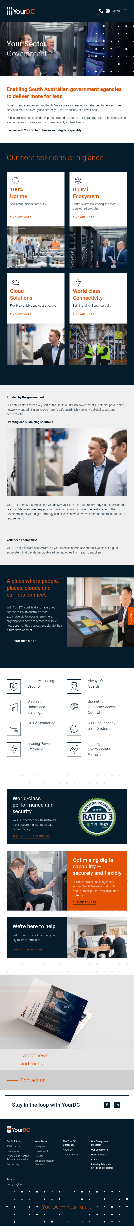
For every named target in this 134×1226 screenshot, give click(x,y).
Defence (39, 1156)
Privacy (10, 1179)
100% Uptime (13, 1146)
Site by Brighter (14, 1184)
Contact (95, 1159)
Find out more (21, 220)
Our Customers (99, 1149)
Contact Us (131, 616)
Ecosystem (13, 1151)
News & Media (98, 1154)
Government (41, 1151)
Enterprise (40, 1146)
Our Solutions (14, 1141)
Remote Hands (71, 1154)
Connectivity (13, 1164)
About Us (68, 1149)
